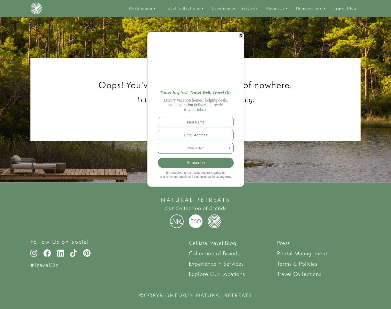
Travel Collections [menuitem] (182, 8)
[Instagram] (35, 253)
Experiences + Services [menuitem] (235, 8)
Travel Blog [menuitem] (345, 8)
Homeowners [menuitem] (309, 8)
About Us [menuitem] (275, 8)
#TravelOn (44, 264)
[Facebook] (47, 253)
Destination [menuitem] (140, 8)
